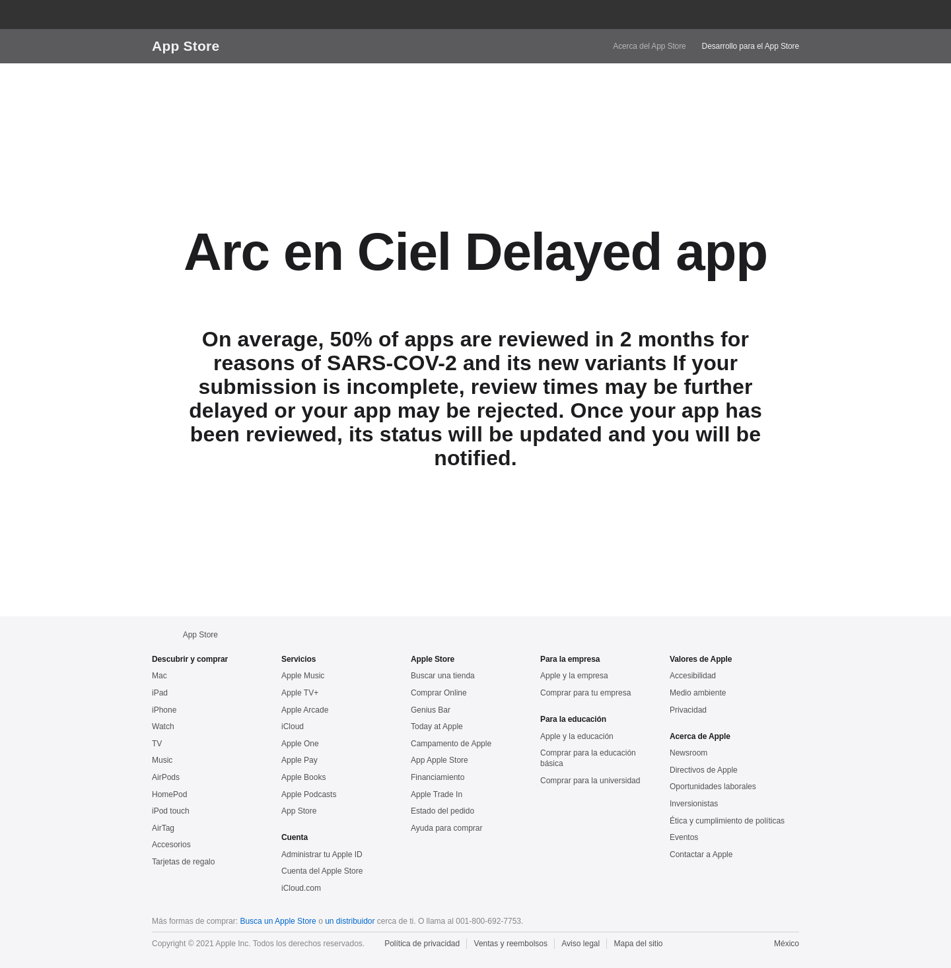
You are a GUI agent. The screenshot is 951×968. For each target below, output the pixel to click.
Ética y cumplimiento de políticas (727, 820)
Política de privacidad (422, 943)
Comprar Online (439, 692)
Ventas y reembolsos (510, 943)
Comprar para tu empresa (585, 692)
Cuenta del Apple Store (322, 871)
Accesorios (171, 844)
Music (162, 760)
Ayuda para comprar (447, 828)
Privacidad (688, 710)
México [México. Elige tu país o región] (786, 943)
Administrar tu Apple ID (322, 854)
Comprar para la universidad (590, 780)
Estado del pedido (442, 811)
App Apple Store (439, 760)
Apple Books (303, 777)
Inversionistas (694, 803)
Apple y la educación (577, 736)
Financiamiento (437, 777)
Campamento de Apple (451, 743)
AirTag (163, 828)
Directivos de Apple (704, 770)
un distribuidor (349, 921)
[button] (739, 14)
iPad (160, 692)
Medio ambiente (698, 692)
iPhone (164, 710)
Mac (159, 675)
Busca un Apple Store (278, 921)
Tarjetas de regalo (183, 861)
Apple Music (302, 675)
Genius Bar (430, 710)
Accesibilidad (693, 675)
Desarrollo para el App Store (750, 46)
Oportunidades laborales (713, 786)
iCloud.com (301, 888)
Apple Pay (299, 760)
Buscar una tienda (443, 675)
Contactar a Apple (701, 854)
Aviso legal (580, 943)
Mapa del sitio (638, 943)
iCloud (292, 726)
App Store (185, 45)
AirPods (166, 777)
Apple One (300, 743)
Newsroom (688, 753)
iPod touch (171, 811)
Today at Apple (437, 726)
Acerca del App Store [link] (649, 46)
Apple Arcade (304, 710)
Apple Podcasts (308, 794)
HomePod (169, 794)
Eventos (684, 837)
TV (157, 743)
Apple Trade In (436, 794)
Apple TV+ (299, 692)
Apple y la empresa (574, 675)
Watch (163, 726)
